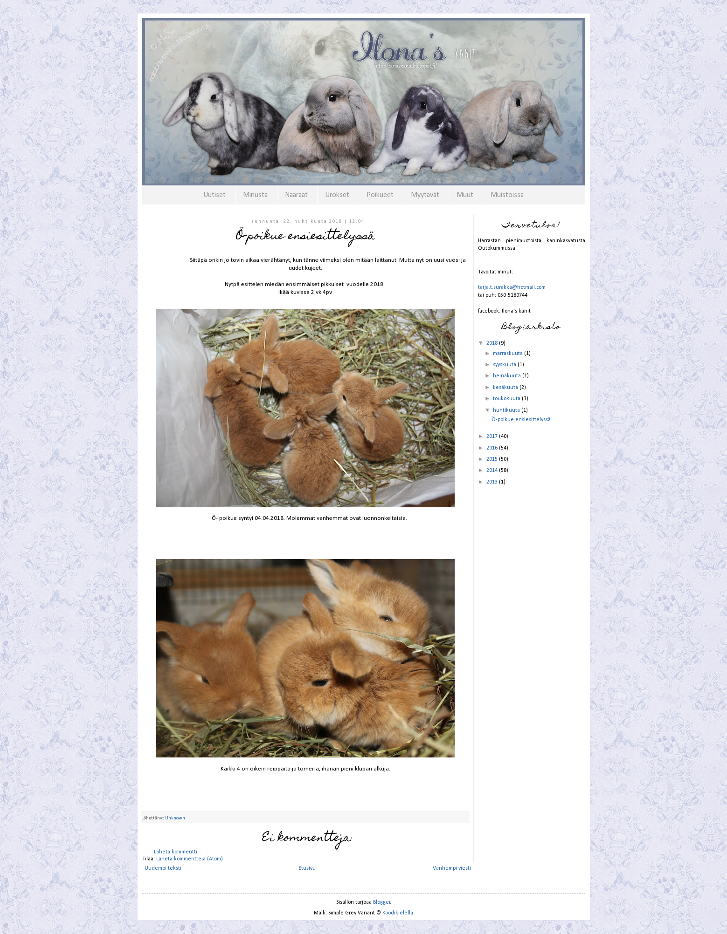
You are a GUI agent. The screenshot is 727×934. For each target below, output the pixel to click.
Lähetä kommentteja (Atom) (189, 859)
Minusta (255, 195)
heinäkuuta (507, 376)
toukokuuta (507, 399)
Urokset (337, 195)
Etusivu (307, 868)
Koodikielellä (397, 913)
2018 (492, 343)
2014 (492, 470)
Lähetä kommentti (175, 852)
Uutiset (214, 195)
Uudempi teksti (163, 868)
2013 (492, 482)
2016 (492, 448)
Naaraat (296, 195)
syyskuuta (505, 365)
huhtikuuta (507, 410)
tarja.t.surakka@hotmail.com (512, 287)
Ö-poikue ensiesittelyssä (521, 420)
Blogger (381, 902)
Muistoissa (507, 195)
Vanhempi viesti (452, 868)
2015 (492, 459)
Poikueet (380, 195)
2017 (492, 436)
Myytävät (425, 195)
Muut (465, 195)
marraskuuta (508, 353)
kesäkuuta (506, 387)
